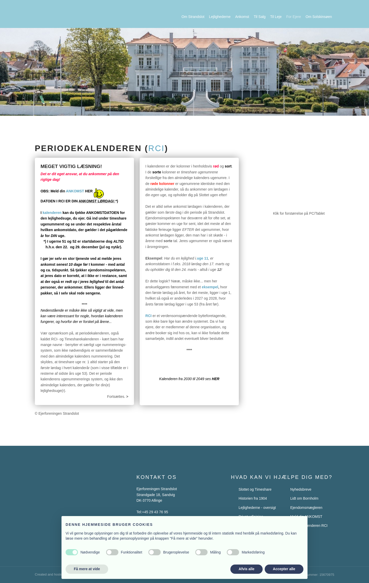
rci (156, 148)
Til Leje (276, 17)
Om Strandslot (192, 17)
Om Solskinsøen (319, 17)
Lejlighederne (220, 17)
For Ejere (293, 17)
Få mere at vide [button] (87, 569)
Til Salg (259, 17)
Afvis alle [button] (246, 569)
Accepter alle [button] (284, 569)
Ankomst (242, 17)
